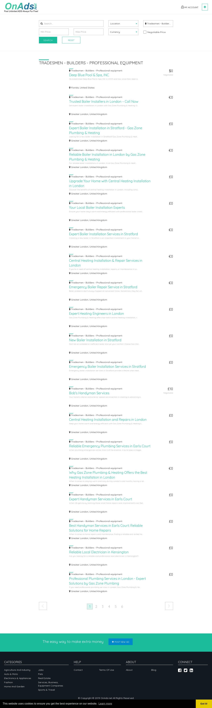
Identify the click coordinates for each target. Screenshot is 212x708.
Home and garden (14, 686)
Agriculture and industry (17, 669)
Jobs (41, 669)
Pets (40, 674)
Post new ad (120, 642)
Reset (71, 40)
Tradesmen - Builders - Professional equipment (159, 23)
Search (48, 40)
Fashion (8, 682)
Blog (153, 669)
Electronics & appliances (17, 678)
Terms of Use (106, 669)
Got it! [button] (203, 703)
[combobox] (123, 23)
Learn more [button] (105, 703)
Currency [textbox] (115, 31)
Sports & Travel (46, 689)
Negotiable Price (156, 32)
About (129, 669)
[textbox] (123, 23)
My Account (189, 7)
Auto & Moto (11, 674)
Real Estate (44, 678)
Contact (78, 669)
